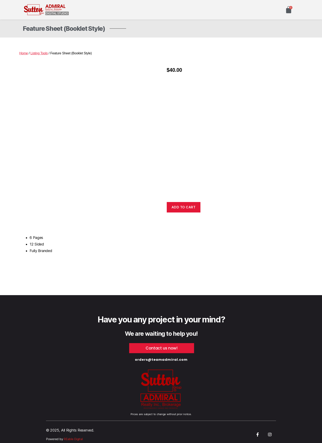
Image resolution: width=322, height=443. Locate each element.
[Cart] (289, 9)
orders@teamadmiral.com (161, 359)
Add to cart (183, 207)
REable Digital (73, 439)
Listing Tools (39, 53)
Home (23, 53)
